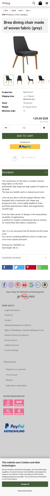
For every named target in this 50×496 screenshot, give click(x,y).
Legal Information (12, 310)
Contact (8, 320)
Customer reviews (11, 257)
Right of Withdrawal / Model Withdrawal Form (24, 330)
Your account (11, 375)
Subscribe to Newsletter (16, 385)
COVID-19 (9, 315)
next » (21, 10)
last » (28, 10)
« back (13, 10)
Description (8, 172)
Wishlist (9, 380)
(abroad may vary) (29, 99)
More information (25, 491)
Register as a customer (16, 369)
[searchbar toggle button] (34, 3)
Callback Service (12, 345)
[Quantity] (25, 128)
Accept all (25, 484)
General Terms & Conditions (17, 335)
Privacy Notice (11, 479)
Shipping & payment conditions (18, 325)
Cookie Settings (11, 350)
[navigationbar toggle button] (47, 3)
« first (5, 10)
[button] (6, 128)
